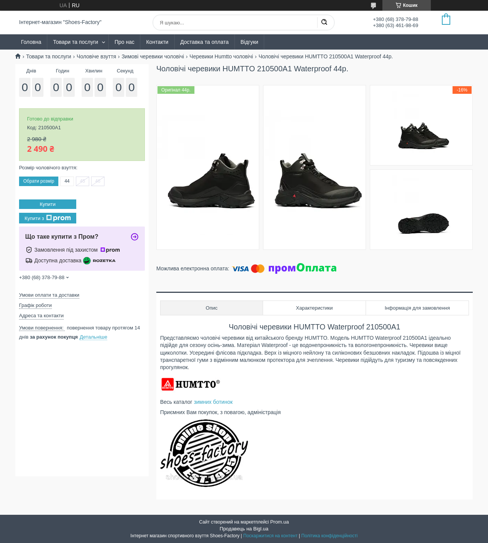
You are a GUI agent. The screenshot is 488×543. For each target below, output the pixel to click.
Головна (31, 42)
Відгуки (249, 42)
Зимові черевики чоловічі (153, 56)
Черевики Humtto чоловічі (221, 56)
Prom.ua (279, 522)
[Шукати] (324, 22)
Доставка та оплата (204, 42)
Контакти (157, 42)
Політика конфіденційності (329, 535)
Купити (48, 204)
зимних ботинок (213, 402)
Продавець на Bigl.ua (244, 529)
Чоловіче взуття (96, 56)
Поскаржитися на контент (270, 535)
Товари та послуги (75, 42)
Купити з (47, 218)
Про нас (124, 42)
